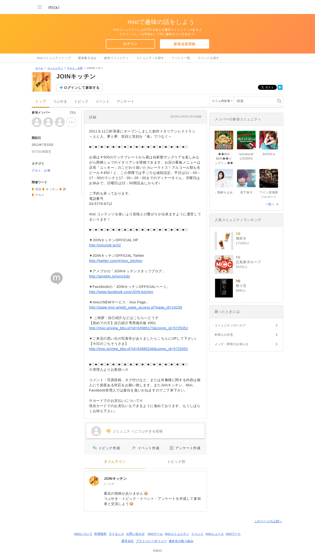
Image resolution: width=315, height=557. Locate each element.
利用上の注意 (224, 334)
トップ (40, 101)
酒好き (241, 238)
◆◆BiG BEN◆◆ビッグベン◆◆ (224, 158)
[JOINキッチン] (94, 481)
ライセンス (116, 534)
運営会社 (127, 541)
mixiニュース (214, 534)
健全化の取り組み (181, 541)
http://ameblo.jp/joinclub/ (109, 276)
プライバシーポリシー (151, 541)
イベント (102, 101)
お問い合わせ (135, 534)
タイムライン (115, 462)
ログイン (130, 44)
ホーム (39, 68)
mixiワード (233, 534)
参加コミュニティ (116, 58)
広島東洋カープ (248, 262)
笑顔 (38, 189)
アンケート (126, 101)
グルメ (40, 195)
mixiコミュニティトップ (54, 58)
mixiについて (83, 534)
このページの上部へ (268, 521)
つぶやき (60, 101)
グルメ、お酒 (75, 68)
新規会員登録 (184, 44)
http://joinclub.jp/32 (105, 245)
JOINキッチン (115, 479)
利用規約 (100, 534)
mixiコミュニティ (177, 534)
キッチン (52, 189)
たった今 (109, 484)
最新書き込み (87, 58)
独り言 (241, 286)
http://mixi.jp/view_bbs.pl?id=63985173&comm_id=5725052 (138, 328)
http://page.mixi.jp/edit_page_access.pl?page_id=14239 (135, 307)
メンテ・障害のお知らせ (232, 344)
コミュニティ (55, 68)
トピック (81, 101)
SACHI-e (268, 154)
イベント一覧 (181, 58)
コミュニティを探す (150, 58)
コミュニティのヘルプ (230, 325)
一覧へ (269, 204)
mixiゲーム (155, 534)
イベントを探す (208, 58)
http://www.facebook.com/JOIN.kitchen (121, 292)
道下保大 (246, 192)
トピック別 (176, 462)
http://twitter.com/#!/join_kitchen (115, 261)
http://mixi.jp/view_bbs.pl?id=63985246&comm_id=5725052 (138, 349)
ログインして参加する (82, 88)
